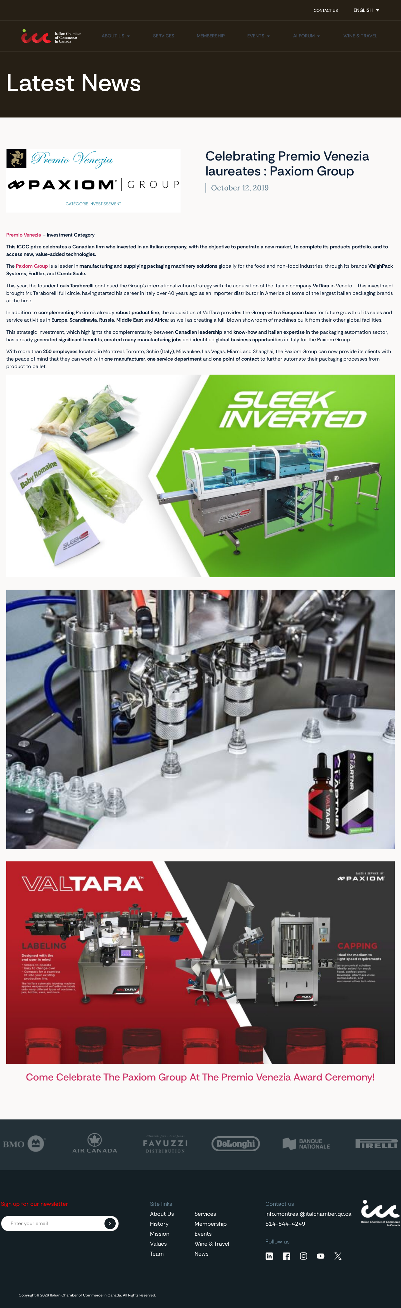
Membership (211, 1224)
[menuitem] (366, 10)
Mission (159, 1234)
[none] (366, 10)
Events (203, 1234)
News (202, 1254)
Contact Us (326, 10)
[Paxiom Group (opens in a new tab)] (31, 266)
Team (157, 1254)
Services (205, 1214)
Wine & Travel (212, 1244)
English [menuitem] (363, 10)
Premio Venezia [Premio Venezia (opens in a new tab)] (23, 235)
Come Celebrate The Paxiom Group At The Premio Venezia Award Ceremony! (200, 1077)
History (159, 1224)
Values (158, 1244)
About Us (162, 1214)
